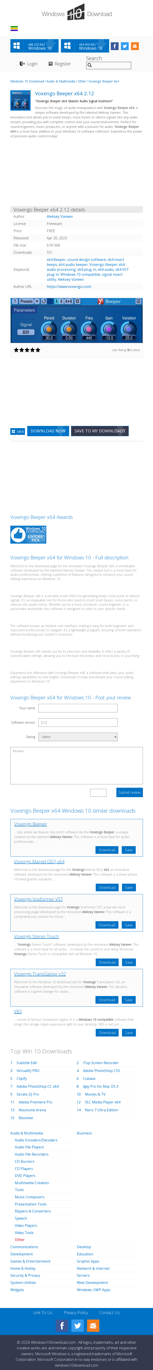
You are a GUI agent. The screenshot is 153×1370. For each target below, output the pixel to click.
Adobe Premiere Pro (36, 1102)
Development (21, 1251)
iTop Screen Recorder (101, 1063)
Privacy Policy (76, 1309)
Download (107, 850)
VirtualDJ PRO (28, 1071)
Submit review (130, 792)
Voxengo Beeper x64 (104, 81)
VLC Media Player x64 (103, 1102)
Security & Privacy (25, 1272)
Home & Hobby (23, 1265)
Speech (21, 1216)
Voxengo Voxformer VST (38, 899)
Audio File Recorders (32, 1154)
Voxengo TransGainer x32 (40, 974)
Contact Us (109, 1309)
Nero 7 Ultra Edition (102, 1110)
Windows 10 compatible (80, 274)
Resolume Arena (32, 1110)
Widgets (17, 1286)
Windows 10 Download (27, 81)
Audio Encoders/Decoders (36, 1140)
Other (82, 81)
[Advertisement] (76, 173)
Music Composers (30, 1195)
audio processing (61, 269)
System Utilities (23, 1279)
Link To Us (42, 1309)
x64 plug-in (86, 269)
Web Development (92, 1279)
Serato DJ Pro (28, 1094)
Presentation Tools (31, 1202)
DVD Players (25, 1175)
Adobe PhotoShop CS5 (102, 1071)
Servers (83, 1272)
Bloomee (26, 1118)
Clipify (22, 1078)
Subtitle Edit (27, 1063)
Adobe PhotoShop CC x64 (38, 1086)
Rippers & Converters (33, 1209)
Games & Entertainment (30, 1258)
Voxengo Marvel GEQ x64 (39, 862)
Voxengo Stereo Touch (36, 937)
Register (63, 64)
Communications (24, 1244)
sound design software (86, 259)
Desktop (84, 1244)
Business (84, 1133)
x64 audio (106, 269)
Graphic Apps (88, 1258)
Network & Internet (93, 1265)
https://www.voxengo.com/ (69, 286)
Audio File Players (29, 1147)
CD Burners (25, 1161)
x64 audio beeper (73, 264)
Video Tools (25, 1230)
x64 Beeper (56, 259)
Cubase (89, 1078)
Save (129, 850)
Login (32, 64)
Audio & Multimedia (61, 81)
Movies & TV (95, 1094)
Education (85, 1251)
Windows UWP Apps (94, 1286)
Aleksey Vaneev (71, 279)
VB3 (18, 1012)
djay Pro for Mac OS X (101, 1086)
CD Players (24, 1168)
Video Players (26, 1223)
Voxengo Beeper (30, 824)
